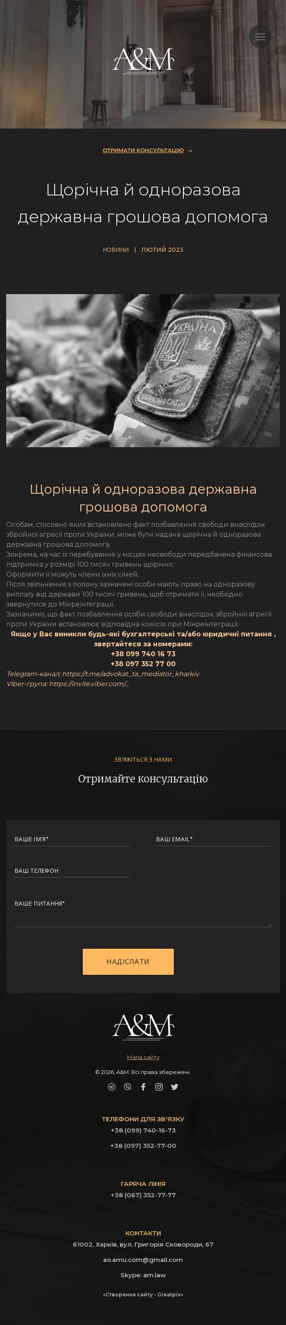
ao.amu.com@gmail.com (143, 1260)
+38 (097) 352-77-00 (143, 1146)
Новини (116, 250)
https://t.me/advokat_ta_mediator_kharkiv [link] (130, 674)
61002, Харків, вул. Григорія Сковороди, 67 (143, 1244)
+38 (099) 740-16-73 (143, 1130)
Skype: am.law (143, 1275)
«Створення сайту (128, 1294)
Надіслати (128, 964)
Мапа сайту (143, 1057)
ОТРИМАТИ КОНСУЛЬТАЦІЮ (143, 150)
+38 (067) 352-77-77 (143, 1195)
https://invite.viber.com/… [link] (89, 684)
